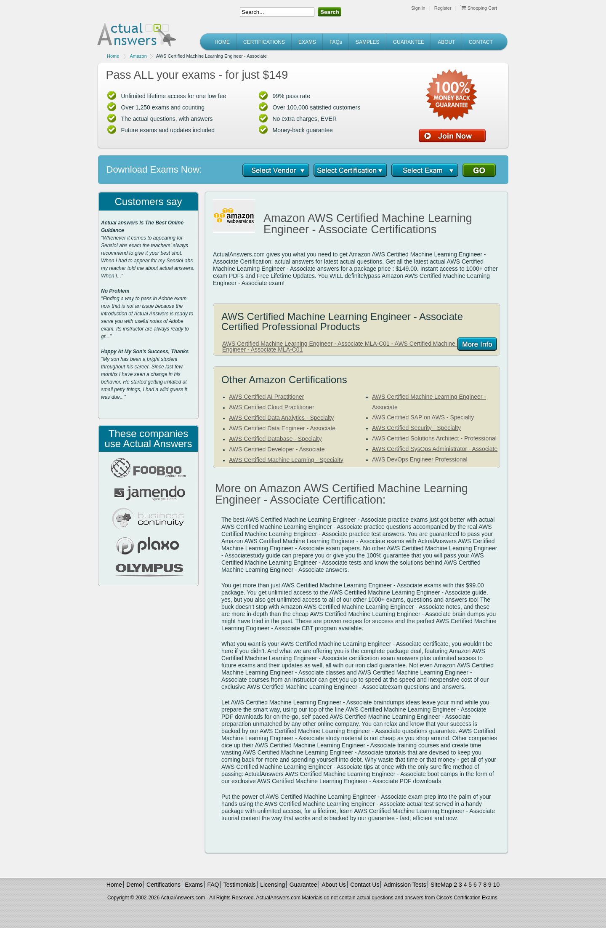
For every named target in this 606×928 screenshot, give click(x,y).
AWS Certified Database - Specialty (275, 438)
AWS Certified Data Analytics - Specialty (281, 417)
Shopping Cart (478, 8)
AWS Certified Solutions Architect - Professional (434, 438)
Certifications (163, 884)
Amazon (138, 56)
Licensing (272, 884)
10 (496, 884)
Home (113, 56)
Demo (134, 884)
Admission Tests (405, 884)
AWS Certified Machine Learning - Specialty (286, 459)
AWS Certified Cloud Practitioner (271, 407)
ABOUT (446, 42)
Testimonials (239, 884)
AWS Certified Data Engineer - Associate (282, 428)
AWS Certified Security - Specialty (416, 427)
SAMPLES (368, 42)
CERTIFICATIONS (264, 42)
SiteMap (441, 884)
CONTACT (481, 42)
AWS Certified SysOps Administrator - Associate (434, 448)
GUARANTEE (409, 42)
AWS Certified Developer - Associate (276, 449)
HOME (222, 42)
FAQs (336, 42)
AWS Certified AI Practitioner (266, 396)
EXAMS (307, 42)
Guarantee (303, 884)
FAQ (213, 884)
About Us (334, 884)
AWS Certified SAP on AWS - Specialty (423, 417)
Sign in (418, 8)
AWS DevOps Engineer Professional (420, 459)
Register (443, 8)
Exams (194, 884)
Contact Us (364, 884)
